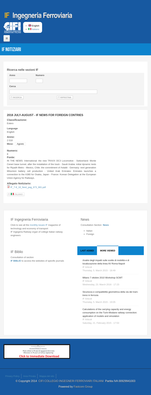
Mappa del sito (46, 376)
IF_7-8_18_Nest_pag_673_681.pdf (28, 187)
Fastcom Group (83, 386)
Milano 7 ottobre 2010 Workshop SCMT (103, 277)
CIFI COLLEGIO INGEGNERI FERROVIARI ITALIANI (71, 381)
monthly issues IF (39, 225)
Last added (87, 250)
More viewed (107, 250)
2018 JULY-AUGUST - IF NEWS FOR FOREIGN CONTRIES (45, 115)
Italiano (33, 29)
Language (12, 128)
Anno (12, 75)
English (33, 25)
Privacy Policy (12, 376)
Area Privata (29, 376)
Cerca (12, 86)
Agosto (20, 144)
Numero (40, 75)
